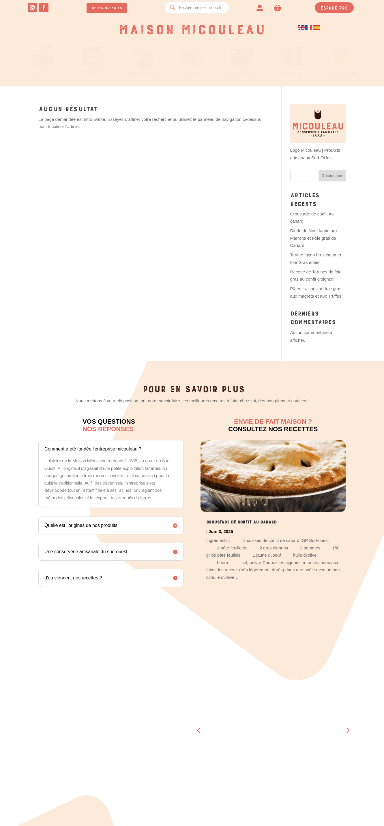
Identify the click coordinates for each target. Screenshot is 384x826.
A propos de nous (258, 757)
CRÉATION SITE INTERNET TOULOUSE (264, 814)
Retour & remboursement (340, 764)
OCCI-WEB (221, 814)
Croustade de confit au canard (241, 521)
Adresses (103, 734)
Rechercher (332, 175)
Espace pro (334, 7)
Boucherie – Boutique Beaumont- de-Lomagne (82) (264, 720)
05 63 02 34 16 (106, 7)
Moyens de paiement (114, 742)
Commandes (105, 719)
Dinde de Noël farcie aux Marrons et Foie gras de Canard (314, 238)
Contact (248, 764)
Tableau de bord (111, 712)
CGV (316, 749)
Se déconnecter (110, 757)
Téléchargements (112, 727)
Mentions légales (331, 756)
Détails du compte (113, 749)
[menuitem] (259, 7)
